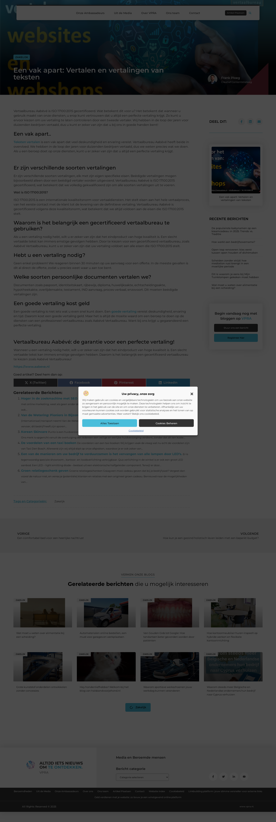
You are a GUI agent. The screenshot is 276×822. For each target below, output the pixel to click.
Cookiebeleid (136, 430)
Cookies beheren (166, 423)
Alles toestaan (109, 423)
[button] (192, 394)
